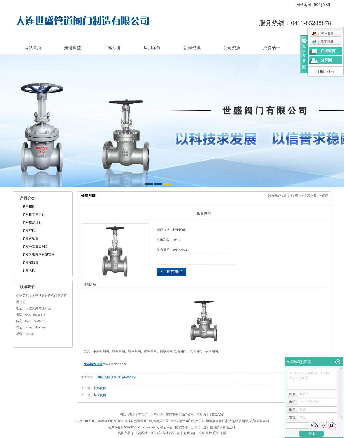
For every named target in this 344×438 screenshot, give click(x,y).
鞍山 (187, 433)
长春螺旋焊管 (32, 222)
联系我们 (218, 414)
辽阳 (216, 433)
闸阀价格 (110, 377)
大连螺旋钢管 (127, 377)
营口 (194, 433)
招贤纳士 (271, 47)
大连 (179, 433)
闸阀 (325, 195)
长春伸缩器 (30, 238)
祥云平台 (166, 427)
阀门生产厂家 (195, 421)
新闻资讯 (192, 47)
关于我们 (141, 414)
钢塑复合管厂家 (217, 421)
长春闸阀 (29, 270)
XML (327, 5)
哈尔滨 (156, 433)
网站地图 (303, 5)
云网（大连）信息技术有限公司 (213, 427)
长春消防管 (30, 262)
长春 (201, 433)
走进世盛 (72, 47)
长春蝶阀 (29, 206)
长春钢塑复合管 (34, 214)
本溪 (223, 433)
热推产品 (124, 433)
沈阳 (172, 433)
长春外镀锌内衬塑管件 (38, 254)
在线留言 (328, 51)
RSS (317, 5)
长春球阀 (29, 230)
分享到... (328, 60)
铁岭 (209, 433)
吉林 (165, 433)
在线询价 (171, 272)
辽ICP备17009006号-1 (125, 427)
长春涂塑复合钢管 (35, 246)
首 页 (294, 195)
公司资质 (231, 47)
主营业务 (112, 47)
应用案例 (152, 47)
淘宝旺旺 (323, 42)
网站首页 (32, 47)
